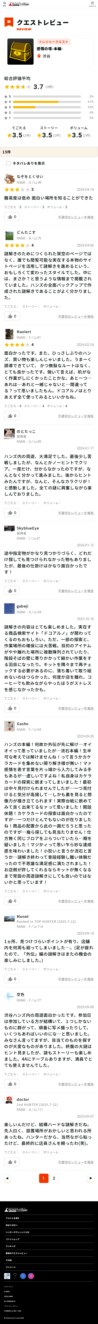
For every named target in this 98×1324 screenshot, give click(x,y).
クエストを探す (13, 1218)
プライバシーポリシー (11, 1306)
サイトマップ (8, 1287)
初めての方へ (12, 1225)
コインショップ (13, 1239)
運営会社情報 (8, 1296)
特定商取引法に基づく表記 (12, 1311)
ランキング (11, 1246)
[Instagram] (31, 1276)
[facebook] (23, 1276)
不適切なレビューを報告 (76, 217)
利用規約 (7, 1291)
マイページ (11, 1267)
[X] (15, 1276)
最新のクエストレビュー (16, 1253)
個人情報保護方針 (10, 1301)
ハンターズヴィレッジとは (17, 1232)
